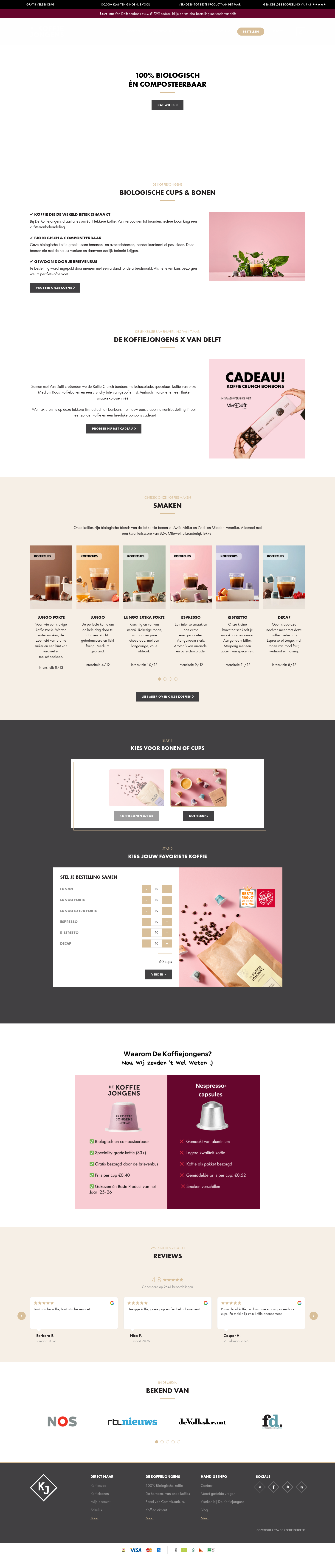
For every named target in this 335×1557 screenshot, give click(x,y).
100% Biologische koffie (164, 1485)
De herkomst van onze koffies (168, 1493)
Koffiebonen (163, 31)
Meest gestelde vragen (218, 1493)
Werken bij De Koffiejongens (222, 1501)
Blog (204, 1509)
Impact (277, 31)
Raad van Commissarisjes (165, 1501)
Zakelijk (222, 31)
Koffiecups (136, 31)
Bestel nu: (107, 13)
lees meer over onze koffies (166, 696)
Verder (157, 974)
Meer (94, 1518)
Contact (207, 1485)
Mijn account (100, 1501)
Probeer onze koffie (54, 287)
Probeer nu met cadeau (112, 428)
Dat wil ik (166, 105)
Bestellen (251, 31)
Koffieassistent (194, 31)
